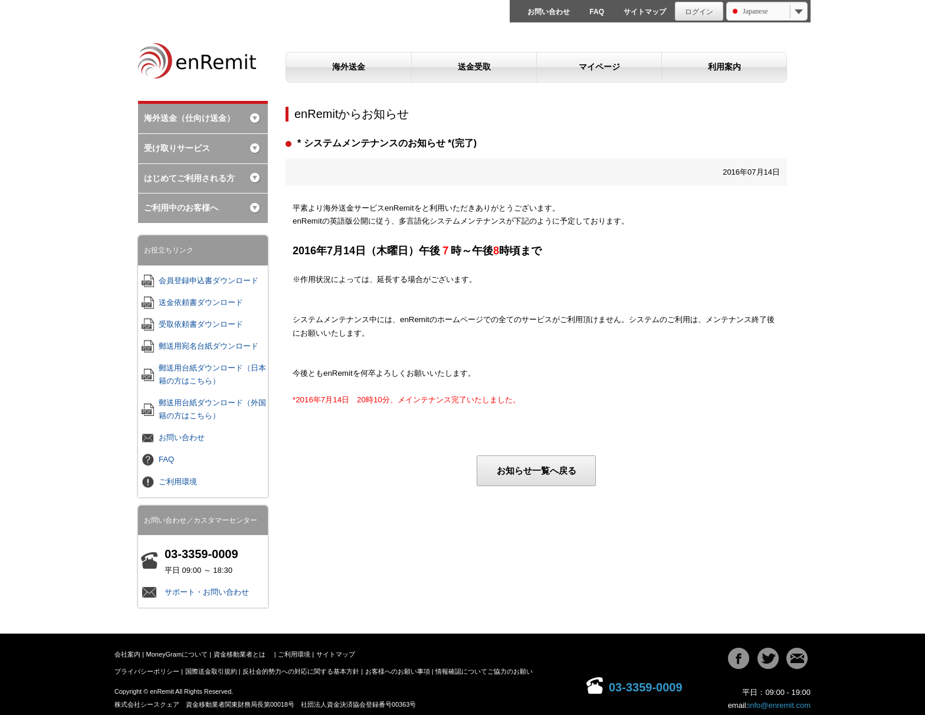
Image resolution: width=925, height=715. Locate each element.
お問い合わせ (548, 12)
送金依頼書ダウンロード (201, 302)
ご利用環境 (178, 481)
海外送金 (348, 66)
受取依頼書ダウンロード (201, 324)
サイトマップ (645, 12)
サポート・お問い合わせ (207, 592)
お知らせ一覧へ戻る (536, 470)
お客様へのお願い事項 (397, 671)
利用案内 (724, 66)
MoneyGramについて (177, 654)
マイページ (599, 66)
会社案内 (127, 654)
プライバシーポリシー (146, 671)
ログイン (699, 12)
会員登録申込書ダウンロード (208, 280)
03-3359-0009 (646, 687)
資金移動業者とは (239, 654)
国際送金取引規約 (211, 671)
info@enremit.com (779, 705)
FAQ (596, 12)
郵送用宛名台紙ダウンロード (208, 346)
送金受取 (474, 66)
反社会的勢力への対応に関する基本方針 (300, 671)
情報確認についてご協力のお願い (484, 671)
